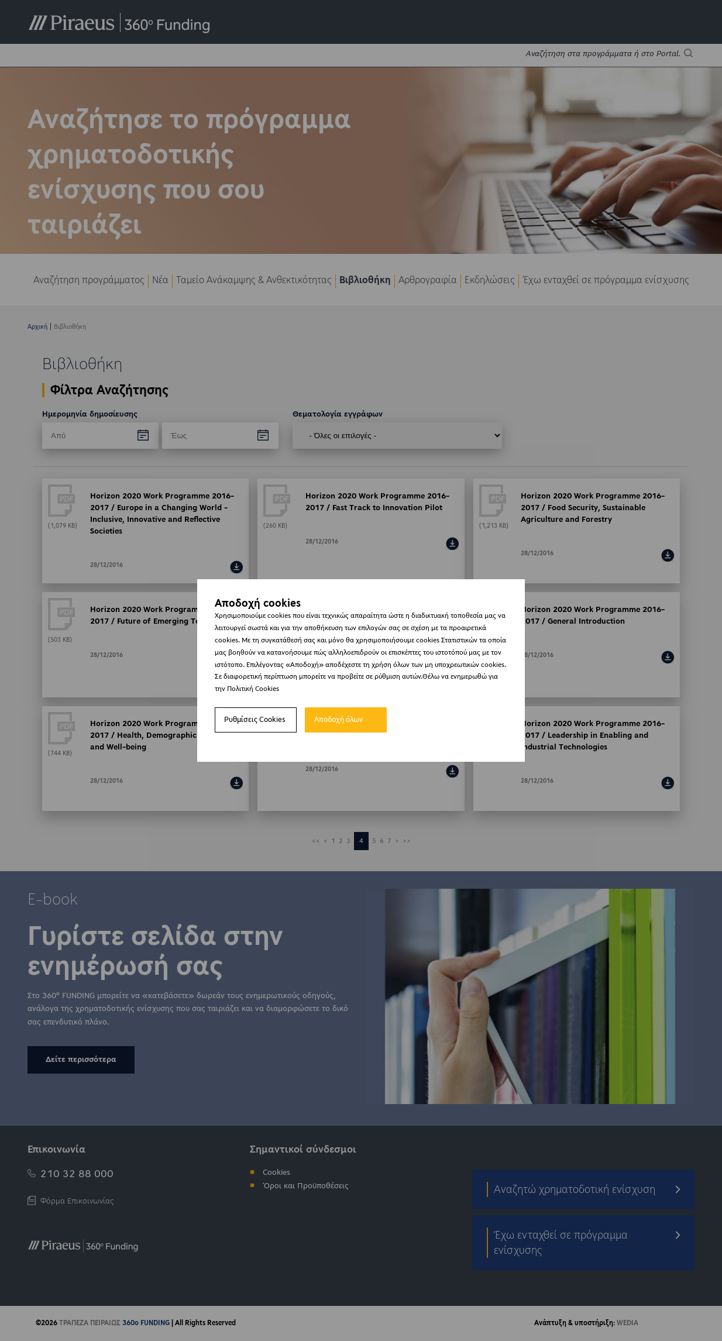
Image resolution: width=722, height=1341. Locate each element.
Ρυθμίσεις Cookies (255, 720)
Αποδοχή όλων (338, 720)
